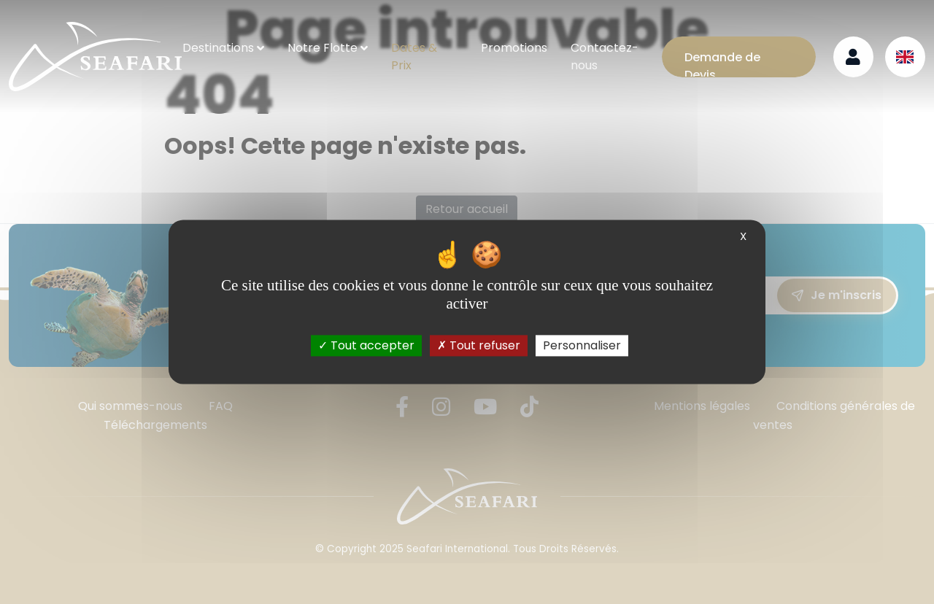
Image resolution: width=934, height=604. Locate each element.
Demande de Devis (722, 63)
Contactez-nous (604, 56)
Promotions (514, 47)
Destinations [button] (218, 47)
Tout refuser (478, 345)
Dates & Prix (414, 56)
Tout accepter (366, 345)
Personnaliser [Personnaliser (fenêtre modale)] (582, 345)
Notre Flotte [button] (322, 47)
